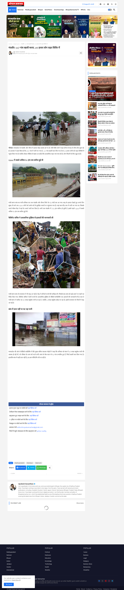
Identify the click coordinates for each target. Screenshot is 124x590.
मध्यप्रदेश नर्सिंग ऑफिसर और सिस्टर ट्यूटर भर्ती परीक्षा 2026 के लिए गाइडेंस (106, 149)
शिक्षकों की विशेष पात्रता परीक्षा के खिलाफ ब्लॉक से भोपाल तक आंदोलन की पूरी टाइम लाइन (106, 123)
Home (14, 10)
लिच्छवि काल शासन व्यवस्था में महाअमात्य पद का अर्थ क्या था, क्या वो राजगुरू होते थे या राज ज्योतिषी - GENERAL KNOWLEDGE (106, 159)
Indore (8, 561)
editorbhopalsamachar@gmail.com (30, 427)
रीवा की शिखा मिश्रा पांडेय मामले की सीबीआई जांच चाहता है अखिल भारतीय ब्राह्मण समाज (106, 176)
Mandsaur (30, 463)
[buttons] (100, 4)
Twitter (32, 467)
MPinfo (83, 10)
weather (47, 570)
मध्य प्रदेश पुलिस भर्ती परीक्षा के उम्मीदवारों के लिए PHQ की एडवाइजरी (106, 104)
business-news (87, 564)
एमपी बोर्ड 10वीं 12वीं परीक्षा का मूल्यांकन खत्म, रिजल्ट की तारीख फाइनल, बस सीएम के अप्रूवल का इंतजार (107, 132)
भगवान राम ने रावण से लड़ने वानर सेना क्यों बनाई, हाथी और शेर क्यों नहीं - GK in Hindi (106, 140)
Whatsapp (42, 467)
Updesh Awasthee (26, 484)
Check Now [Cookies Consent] (15, 580)
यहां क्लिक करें (32, 408)
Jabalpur (9, 564)
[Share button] (49, 468)
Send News (48, 10)
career (85, 552)
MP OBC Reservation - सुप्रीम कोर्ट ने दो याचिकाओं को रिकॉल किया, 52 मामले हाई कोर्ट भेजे (106, 167)
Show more (80, 503)
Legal (85, 558)
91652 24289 (41, 431)
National (20, 10)
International (10, 570)
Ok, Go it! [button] (9, 584)
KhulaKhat (86, 570)
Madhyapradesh (30, 10)
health (47, 567)
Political (47, 552)
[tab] (12, 9)
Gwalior (9, 567)
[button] (110, 10)
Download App (59, 10)
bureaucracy (86, 567)
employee (48, 555)
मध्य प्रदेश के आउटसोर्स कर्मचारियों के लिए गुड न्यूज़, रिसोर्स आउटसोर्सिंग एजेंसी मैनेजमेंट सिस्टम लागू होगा (106, 114)
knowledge (48, 561)
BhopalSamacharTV (72, 10)
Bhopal (40, 10)
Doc (88, 10)
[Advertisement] (46, 71)
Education (48, 558)
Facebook (22, 467)
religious (86, 561)
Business (85, 555)
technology (48, 564)
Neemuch (16, 44)
